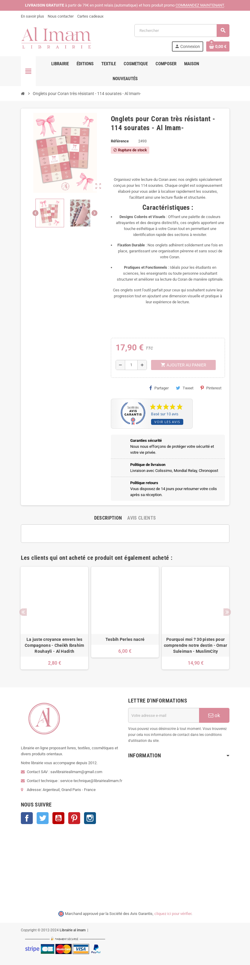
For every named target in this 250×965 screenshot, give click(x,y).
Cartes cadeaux (90, 16)
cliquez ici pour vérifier (172, 913)
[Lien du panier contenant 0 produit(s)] (217, 46)
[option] (54, 618)
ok (214, 715)
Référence (120, 141)
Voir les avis (167, 421)
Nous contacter (61, 16)
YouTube (58, 818)
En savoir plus (32, 16)
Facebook (27, 818)
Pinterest (211, 388)
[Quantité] (131, 365)
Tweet (184, 388)
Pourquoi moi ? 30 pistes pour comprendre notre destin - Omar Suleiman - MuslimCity (195, 645)
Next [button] (227, 612)
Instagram (90, 818)
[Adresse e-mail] (163, 715)
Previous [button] (23, 612)
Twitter (43, 818)
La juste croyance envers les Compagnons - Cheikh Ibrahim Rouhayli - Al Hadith (54, 645)
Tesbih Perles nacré (125, 639)
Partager (159, 388)
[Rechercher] (181, 30)
